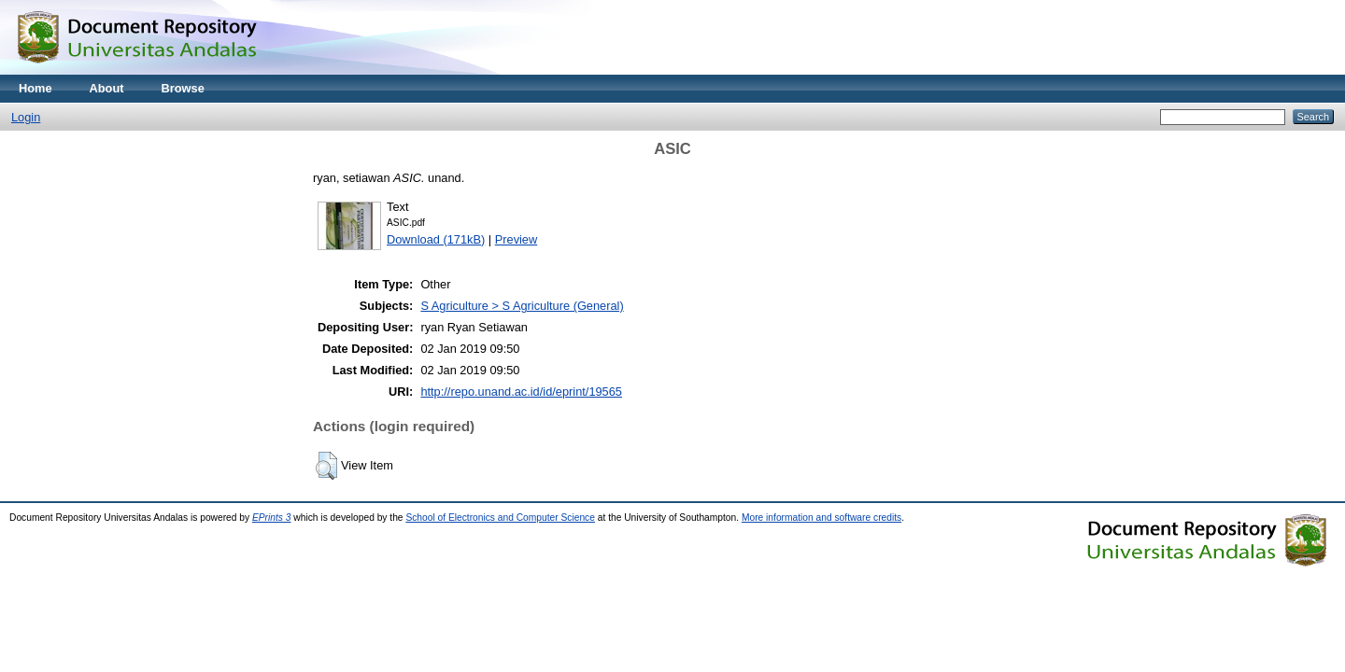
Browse (183, 88)
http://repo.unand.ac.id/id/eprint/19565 (521, 392)
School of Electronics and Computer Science (500, 517)
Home (35, 88)
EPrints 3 (271, 517)
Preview (516, 239)
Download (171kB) (436, 239)
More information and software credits (821, 517)
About (107, 88)
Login (25, 117)
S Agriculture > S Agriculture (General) (521, 306)
